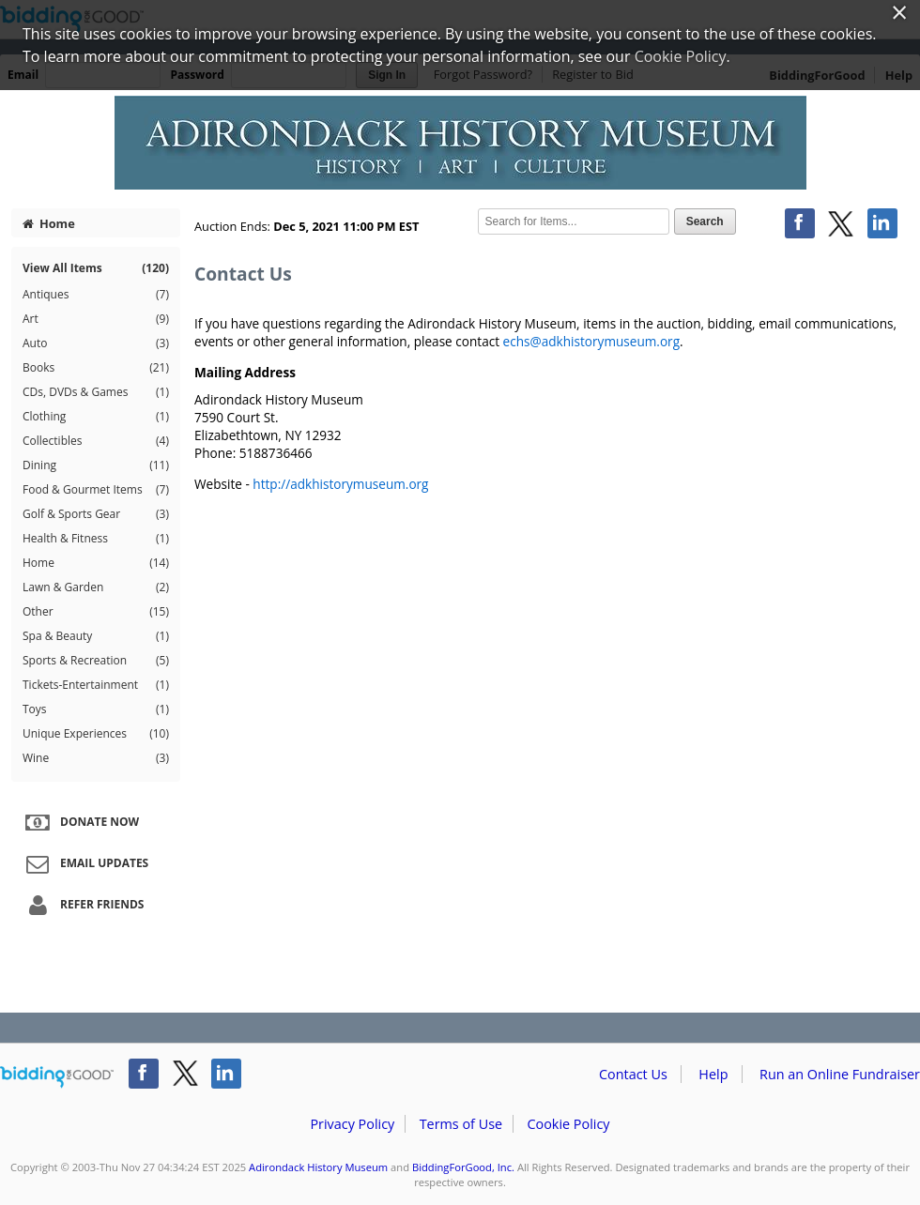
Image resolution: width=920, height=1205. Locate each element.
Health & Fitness (96, 538)
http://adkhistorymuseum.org (340, 484)
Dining (96, 465)
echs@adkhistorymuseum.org (591, 341)
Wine (96, 758)
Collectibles (96, 441)
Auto (96, 343)
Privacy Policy (352, 1124)
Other (96, 611)
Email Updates (84, 864)
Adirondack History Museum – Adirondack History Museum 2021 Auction (460, 143)
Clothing (96, 416)
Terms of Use (461, 1124)
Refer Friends (82, 906)
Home (49, 223)
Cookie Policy (568, 1124)
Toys (96, 709)
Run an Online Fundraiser (839, 1074)
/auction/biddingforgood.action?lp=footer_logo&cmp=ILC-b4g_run (57, 1077)
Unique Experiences (96, 734)
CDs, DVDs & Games (96, 392)
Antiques (96, 294)
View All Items (96, 268)
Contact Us (633, 1074)
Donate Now (80, 823)
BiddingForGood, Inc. (463, 1167)
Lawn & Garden (96, 587)
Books (96, 367)
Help (713, 1074)
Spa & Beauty (96, 636)
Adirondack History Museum (318, 1167)
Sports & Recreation (96, 660)
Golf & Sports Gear (96, 514)
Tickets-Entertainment (96, 685)
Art (96, 319)
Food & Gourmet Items (96, 489)
